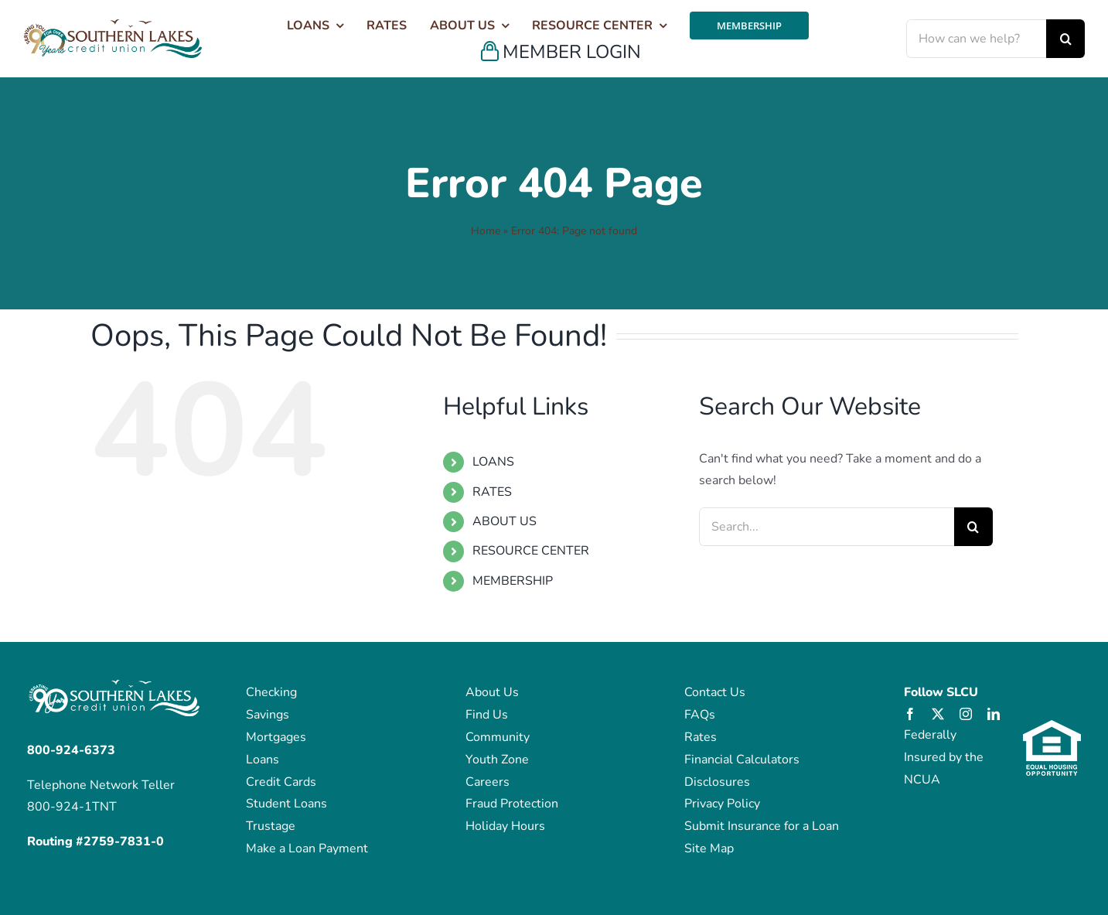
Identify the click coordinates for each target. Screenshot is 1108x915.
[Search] (1065, 38)
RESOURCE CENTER (530, 550)
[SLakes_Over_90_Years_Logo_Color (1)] (112, 25)
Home (485, 231)
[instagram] (966, 714)
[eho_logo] (1052, 726)
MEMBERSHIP (512, 580)
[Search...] (826, 526)
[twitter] (938, 714)
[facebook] (910, 714)
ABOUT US (504, 521)
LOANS (493, 461)
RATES (492, 491)
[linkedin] (993, 714)
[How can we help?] (976, 38)
